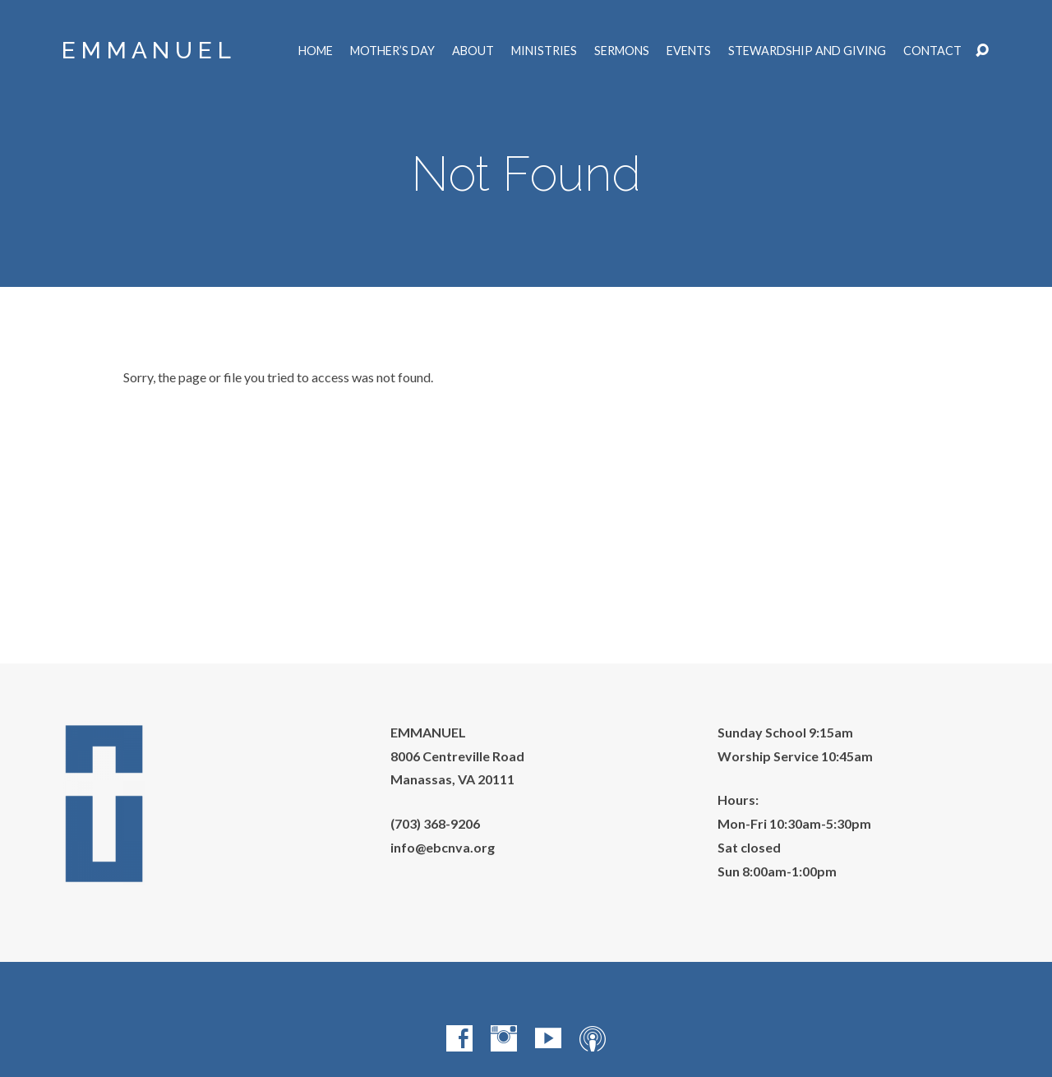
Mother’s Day (392, 51)
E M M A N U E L (146, 50)
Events (689, 51)
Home (315, 51)
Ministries (544, 51)
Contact (932, 51)
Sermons (621, 51)
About (473, 51)
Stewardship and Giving (807, 51)
